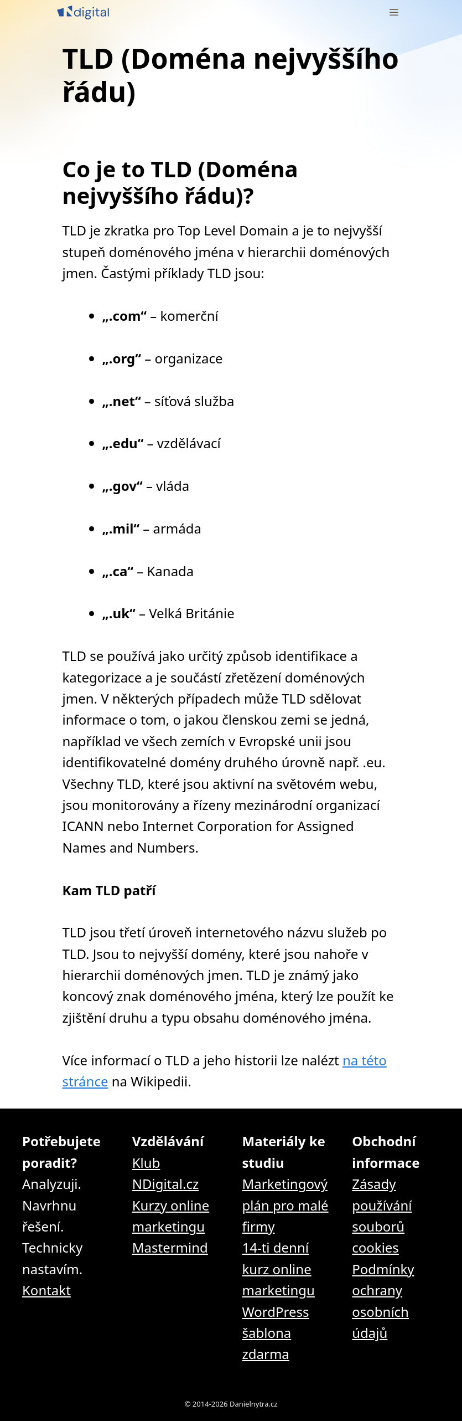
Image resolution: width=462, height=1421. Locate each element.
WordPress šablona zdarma (275, 1332)
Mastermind (170, 1247)
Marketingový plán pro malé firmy (285, 1204)
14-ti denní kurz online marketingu (278, 1268)
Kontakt (46, 1290)
